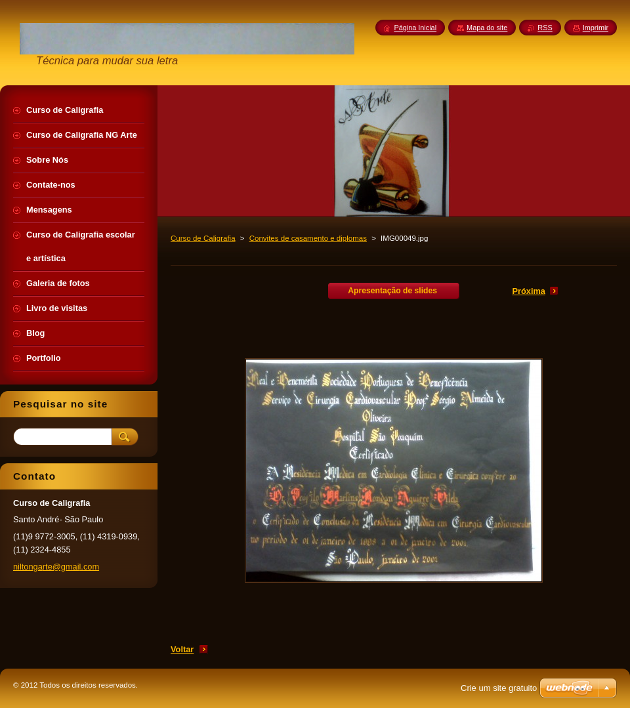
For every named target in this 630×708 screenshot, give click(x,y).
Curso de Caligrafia (203, 238)
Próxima (528, 291)
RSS (544, 27)
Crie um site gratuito (499, 688)
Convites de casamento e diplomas (308, 238)
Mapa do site (487, 27)
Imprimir (595, 27)
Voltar (182, 649)
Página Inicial (415, 27)
